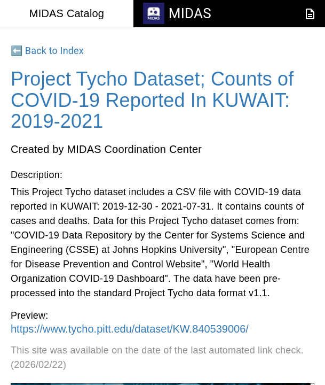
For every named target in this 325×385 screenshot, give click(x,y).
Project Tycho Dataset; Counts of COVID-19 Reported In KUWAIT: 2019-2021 (152, 100)
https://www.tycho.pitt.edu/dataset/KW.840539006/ (130, 329)
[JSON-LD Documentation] (310, 13)
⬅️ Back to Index (47, 50)
